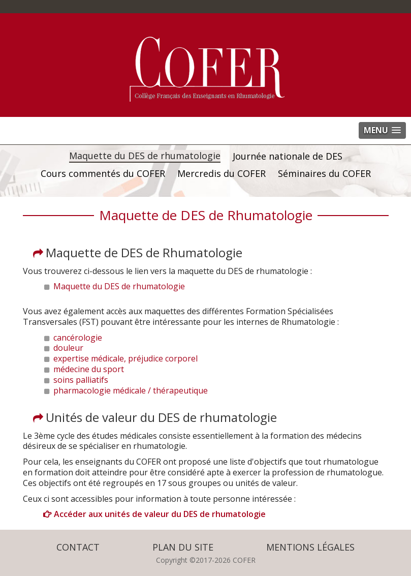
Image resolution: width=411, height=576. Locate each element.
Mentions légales (310, 547)
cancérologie (77, 337)
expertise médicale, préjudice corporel (125, 358)
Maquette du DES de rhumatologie (144, 156)
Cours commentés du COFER (103, 173)
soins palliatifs (80, 379)
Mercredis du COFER (221, 173)
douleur (68, 347)
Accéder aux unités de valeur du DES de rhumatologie (160, 514)
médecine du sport (88, 369)
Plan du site (182, 547)
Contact (78, 547)
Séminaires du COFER (324, 173)
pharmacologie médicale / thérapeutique (130, 390)
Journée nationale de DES (287, 156)
